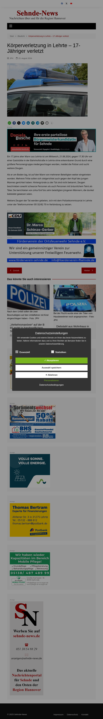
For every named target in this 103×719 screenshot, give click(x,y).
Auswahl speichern (51, 368)
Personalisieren (51, 380)
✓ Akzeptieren (51, 360)
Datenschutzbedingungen (51, 385)
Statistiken (58, 351)
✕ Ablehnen (51, 375)
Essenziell (22, 351)
